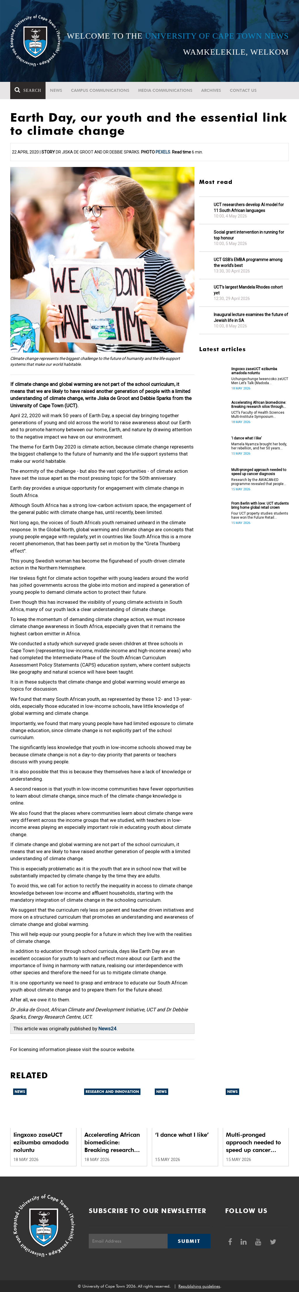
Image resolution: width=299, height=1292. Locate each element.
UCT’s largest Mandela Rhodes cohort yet (248, 290)
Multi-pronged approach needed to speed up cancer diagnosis (258, 472)
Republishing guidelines (199, 1286)
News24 (107, 1028)
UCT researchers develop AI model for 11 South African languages (249, 207)
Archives (211, 90)
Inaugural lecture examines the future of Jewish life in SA (251, 317)
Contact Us (243, 90)
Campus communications (100, 90)
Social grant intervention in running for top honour (249, 235)
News (56, 90)
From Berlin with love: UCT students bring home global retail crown (260, 505)
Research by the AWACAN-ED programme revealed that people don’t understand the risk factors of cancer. (259, 482)
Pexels (163, 152)
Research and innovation (112, 1091)
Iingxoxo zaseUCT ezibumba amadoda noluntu (254, 371)
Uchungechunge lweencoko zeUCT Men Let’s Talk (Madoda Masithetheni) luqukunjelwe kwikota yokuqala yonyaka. (259, 381)
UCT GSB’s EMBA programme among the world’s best (248, 262)
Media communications (165, 90)
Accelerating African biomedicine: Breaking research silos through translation (258, 405)
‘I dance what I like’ (246, 438)
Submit (189, 1241)
